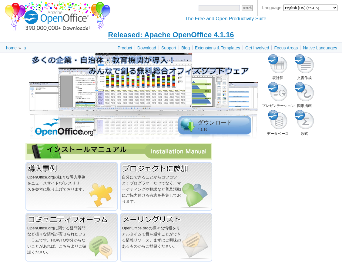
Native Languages (320, 47)
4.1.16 (202, 129)
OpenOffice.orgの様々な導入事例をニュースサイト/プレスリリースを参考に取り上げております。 (56, 183)
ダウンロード (215, 122)
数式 (304, 119)
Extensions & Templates (217, 47)
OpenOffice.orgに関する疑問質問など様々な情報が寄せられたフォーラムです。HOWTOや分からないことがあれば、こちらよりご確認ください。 (56, 240)
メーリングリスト (166, 219)
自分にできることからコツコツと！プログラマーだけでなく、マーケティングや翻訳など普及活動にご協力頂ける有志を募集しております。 (151, 189)
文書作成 (304, 64)
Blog (185, 47)
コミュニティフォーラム (71, 219)
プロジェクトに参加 (166, 168)
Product (125, 47)
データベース (277, 119)
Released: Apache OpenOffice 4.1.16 (171, 35)
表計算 (277, 64)
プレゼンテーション (277, 92)
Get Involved (257, 47)
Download (146, 47)
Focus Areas (286, 47)
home (11, 47)
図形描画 (304, 92)
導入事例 (71, 168)
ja (24, 47)
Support (168, 47)
